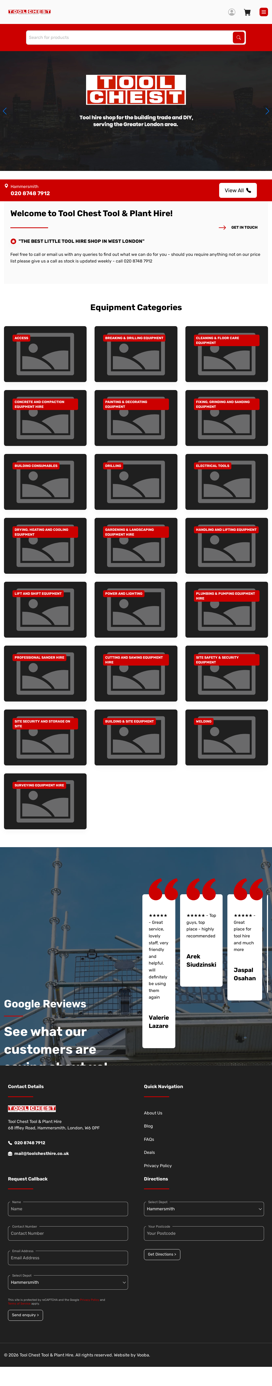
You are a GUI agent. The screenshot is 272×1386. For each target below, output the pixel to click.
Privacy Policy (158, 1165)
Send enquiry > (25, 1315)
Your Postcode (159, 1226)
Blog (148, 1126)
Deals (149, 1152)
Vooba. (143, 1355)
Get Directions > (162, 1254)
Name (16, 1202)
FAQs (149, 1139)
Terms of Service (19, 1303)
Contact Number (24, 1226)
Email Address (22, 1251)
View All (238, 190)
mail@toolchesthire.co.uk (38, 1153)
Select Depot (22, 1275)
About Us (153, 1113)
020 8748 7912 (26, 1143)
